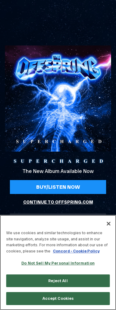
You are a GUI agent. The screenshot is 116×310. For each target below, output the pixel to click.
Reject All (57, 280)
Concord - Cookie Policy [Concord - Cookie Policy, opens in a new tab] (76, 251)
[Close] (108, 223)
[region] (58, 262)
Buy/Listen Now (58, 186)
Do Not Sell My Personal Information (58, 263)
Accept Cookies (58, 298)
